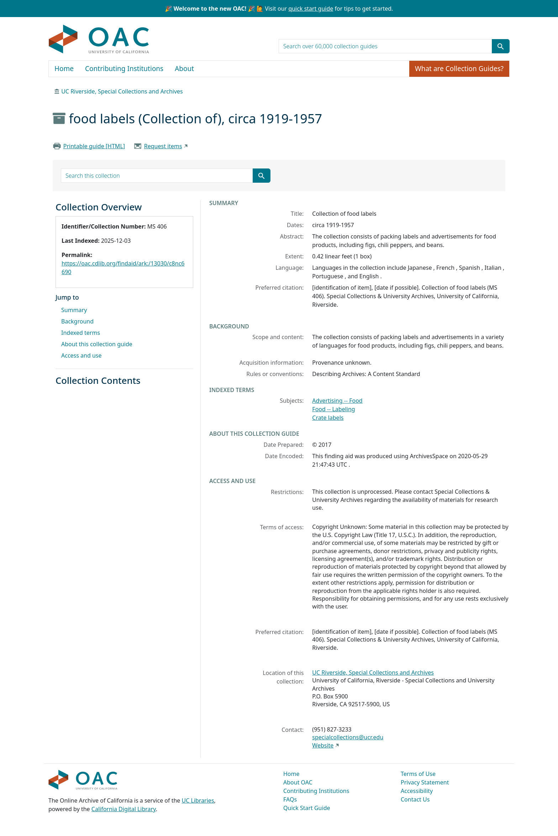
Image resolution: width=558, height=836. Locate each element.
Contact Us (415, 799)
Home (64, 68)
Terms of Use (418, 774)
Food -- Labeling (333, 409)
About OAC (297, 782)
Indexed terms (80, 333)
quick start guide (310, 8)
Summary (74, 310)
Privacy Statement (425, 782)
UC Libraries (198, 800)
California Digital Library (123, 809)
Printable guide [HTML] (94, 146)
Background (77, 321)
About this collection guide (96, 344)
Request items (163, 146)
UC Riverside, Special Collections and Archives (122, 91)
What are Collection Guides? (459, 68)
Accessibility (417, 791)
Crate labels (327, 418)
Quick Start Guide (306, 808)
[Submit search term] (501, 46)
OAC (99, 39)
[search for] (385, 46)
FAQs (290, 799)
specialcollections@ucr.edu (347, 737)
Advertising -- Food (337, 400)
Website (322, 745)
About (184, 68)
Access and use (81, 355)
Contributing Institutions (124, 68)
